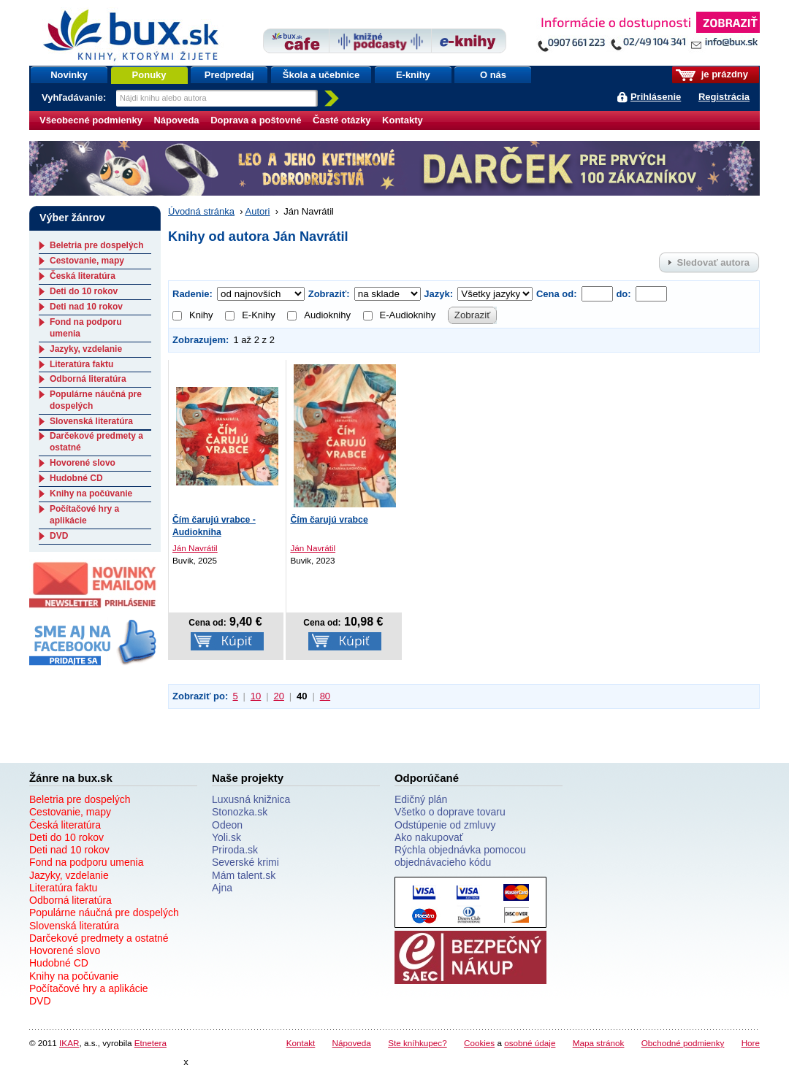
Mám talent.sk (243, 875)
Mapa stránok (599, 1043)
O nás (493, 74)
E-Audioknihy (399, 315)
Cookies (479, 1043)
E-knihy (413, 74)
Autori (257, 211)
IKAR (69, 1043)
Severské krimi (245, 862)
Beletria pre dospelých (97, 245)
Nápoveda (176, 120)
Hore (751, 1043)
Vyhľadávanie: (75, 97)
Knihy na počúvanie (91, 493)
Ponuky (149, 74)
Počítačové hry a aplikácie (84, 515)
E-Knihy (250, 315)
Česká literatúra (82, 276)
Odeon (227, 825)
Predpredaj (229, 74)
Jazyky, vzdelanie (86, 349)
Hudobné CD (76, 478)
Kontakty (402, 120)
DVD (59, 536)
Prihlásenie (655, 96)
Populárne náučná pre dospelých (104, 912)
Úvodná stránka (201, 211)
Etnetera (150, 1043)
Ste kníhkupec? (417, 1043)
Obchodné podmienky (683, 1043)
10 (256, 696)
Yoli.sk (226, 837)
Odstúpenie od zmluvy (445, 825)
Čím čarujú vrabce (328, 520)
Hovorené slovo (82, 463)
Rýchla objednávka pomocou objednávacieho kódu (460, 856)
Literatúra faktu (81, 364)
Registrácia (724, 96)
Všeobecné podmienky (90, 120)
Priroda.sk (235, 850)
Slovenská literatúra (91, 421)
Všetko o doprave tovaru (450, 812)
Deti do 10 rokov (84, 291)
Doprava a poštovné (255, 120)
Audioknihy (319, 315)
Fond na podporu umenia (86, 862)
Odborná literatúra (88, 379)
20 (278, 696)
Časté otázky (341, 120)
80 (325, 696)
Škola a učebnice (321, 74)
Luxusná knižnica (251, 799)
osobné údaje (529, 1043)
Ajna (222, 888)
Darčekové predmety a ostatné (99, 938)
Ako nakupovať (428, 837)
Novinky (69, 74)
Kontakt (301, 1043)
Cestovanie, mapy (87, 261)
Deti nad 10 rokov (86, 306)
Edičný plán (420, 799)
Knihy (192, 315)
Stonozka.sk (239, 812)
